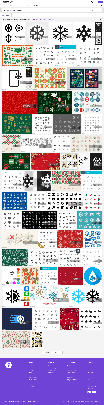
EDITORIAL (23, 15)
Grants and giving (91, 377)
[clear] (84, 10)
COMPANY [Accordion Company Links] (90, 362)
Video (30, 368)
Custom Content (32, 374)
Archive (30, 372)
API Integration (70, 374)
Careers (89, 370)
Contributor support (33, 379)
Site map (97, 401)
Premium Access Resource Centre (73, 380)
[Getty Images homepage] (8, 2)
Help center (90, 388)
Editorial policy (74, 401)
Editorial (31, 370)
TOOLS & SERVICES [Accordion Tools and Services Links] (72, 362)
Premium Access (52, 370)
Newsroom (90, 372)
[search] (5, 10)
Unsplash (89, 381)
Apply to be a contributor (34, 381)
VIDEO (28, 15)
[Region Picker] (13, 370)
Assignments (51, 372)
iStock (88, 379)
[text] (45, 10)
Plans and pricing (52, 368)
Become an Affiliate (92, 386)
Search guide (70, 377)
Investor (89, 374)
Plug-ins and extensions (72, 370)
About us (89, 365)
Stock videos (31, 386)
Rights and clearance (72, 368)
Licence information (89, 401)
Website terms (66, 401)
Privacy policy (81, 401)
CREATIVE (16, 15)
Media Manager (71, 365)
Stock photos (32, 384)
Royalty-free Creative (34, 365)
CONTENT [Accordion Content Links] (31, 362)
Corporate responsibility (93, 368)
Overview (50, 365)
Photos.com (90, 384)
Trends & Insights (71, 372)
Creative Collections (33, 377)
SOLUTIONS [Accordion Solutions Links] (51, 362)
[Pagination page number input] (43, 352)
